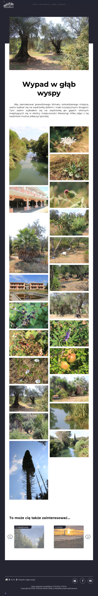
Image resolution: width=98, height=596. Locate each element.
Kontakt (62, 4)
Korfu (13, 580)
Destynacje (44, 4)
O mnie (54, 4)
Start (35, 4)
